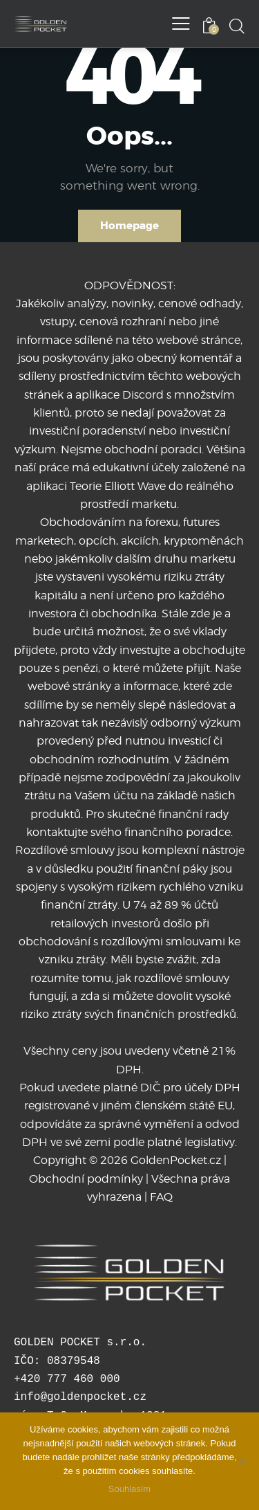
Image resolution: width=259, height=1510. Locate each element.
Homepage (129, 226)
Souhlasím (129, 1489)
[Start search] (236, 25)
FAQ (161, 1196)
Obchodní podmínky (86, 1178)
